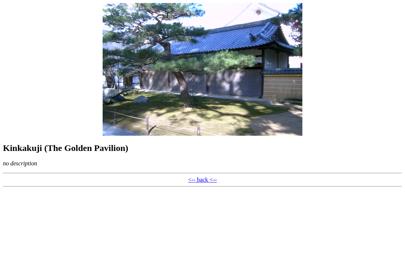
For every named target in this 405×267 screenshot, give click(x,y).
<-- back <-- (202, 180)
